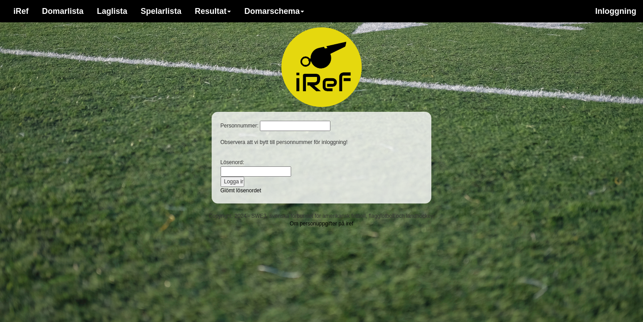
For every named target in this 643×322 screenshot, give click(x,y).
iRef (21, 11)
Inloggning (615, 11)
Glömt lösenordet (241, 190)
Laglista (112, 11)
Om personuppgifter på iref (322, 223)
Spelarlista (161, 11)
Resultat (213, 11)
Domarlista (63, 11)
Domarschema (274, 11)
